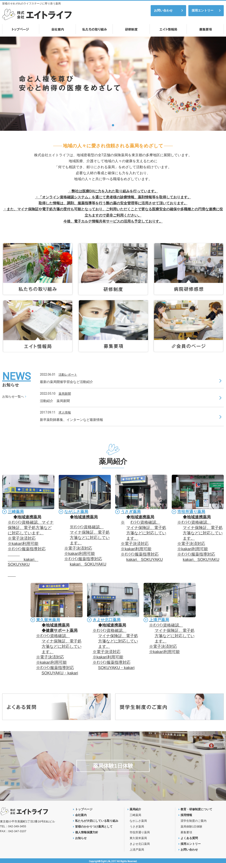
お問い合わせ (163, 10)
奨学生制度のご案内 (194, 820)
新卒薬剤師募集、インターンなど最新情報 (71, 420)
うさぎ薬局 (131, 512)
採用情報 (186, 815)
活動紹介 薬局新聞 (55, 401)
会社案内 (81, 815)
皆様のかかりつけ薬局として (94, 826)
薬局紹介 (135, 809)
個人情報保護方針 (86, 832)
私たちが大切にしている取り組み (96, 820)
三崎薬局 (16, 512)
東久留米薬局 (48, 620)
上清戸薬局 (159, 620)
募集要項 (186, 832)
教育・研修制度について (196, 809)
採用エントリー (202, 10)
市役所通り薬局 (191, 512)
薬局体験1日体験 (113, 766)
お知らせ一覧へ (13, 396)
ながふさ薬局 (76, 512)
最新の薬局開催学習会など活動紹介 (66, 382)
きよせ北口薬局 (107, 620)
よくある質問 (189, 838)
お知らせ (81, 838)
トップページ (83, 809)
